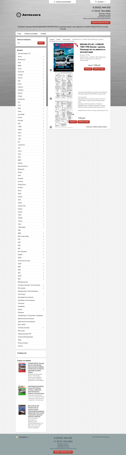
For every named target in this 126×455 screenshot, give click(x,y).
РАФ (19, 270)
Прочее (20, 346)
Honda (20, 117)
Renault (20, 187)
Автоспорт (21, 331)
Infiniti (20, 129)
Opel (19, 175)
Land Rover (21, 145)
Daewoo (20, 87)
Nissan (20, 172)
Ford (19, 105)
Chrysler (20, 75)
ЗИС (19, 248)
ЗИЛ (19, 245)
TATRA (20, 218)
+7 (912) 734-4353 (100, 11)
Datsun (20, 93)
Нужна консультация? (63, 2)
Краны (20, 309)
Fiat (19, 102)
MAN (19, 160)
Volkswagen (21, 227)
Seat (19, 200)
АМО (19, 233)
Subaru (20, 209)
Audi (19, 62)
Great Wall (21, 114)
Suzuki (20, 212)
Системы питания (23, 327)
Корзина (100, 2)
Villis (19, 230)
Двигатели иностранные (26, 318)
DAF (19, 81)
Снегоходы (21, 294)
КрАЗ (19, 257)
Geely (19, 111)
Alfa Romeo (21, 59)
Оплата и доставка (31, 33)
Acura (20, 56)
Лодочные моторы (24, 260)
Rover (20, 190)
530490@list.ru (23, 437)
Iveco (19, 136)
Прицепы (21, 312)
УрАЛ (19, 276)
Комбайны (21, 306)
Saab (19, 193)
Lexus (20, 151)
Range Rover (22, 184)
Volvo (19, 224)
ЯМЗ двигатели (23, 282)
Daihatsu (20, 90)
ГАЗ (19, 239)
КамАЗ (20, 254)
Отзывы (43, 33)
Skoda (20, 203)
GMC (19, 108)
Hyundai (20, 120)
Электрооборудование (25, 337)
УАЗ (19, 273)
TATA (19, 215)
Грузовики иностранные (25, 297)
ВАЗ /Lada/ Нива (23, 236)
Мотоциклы (21, 288)
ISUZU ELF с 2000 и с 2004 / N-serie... (96, 126)
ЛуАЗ (19, 264)
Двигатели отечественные (26, 321)
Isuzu (19, 132)
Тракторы (21, 303)
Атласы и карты (23, 343)
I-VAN (19, 126)
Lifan (19, 154)
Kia (19, 142)
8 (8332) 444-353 (101, 7)
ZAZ (19, 157)
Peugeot (20, 178)
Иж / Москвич (22, 251)
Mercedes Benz (23, 166)
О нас (19, 33)
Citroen (20, 78)
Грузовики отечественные (26, 300)
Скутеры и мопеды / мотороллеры (29, 285)
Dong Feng (21, 99)
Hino (19, 123)
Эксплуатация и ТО (24, 53)
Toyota (20, 221)
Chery (20, 68)
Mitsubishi (21, 169)
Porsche (20, 181)
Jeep (19, 139)
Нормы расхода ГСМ (24, 334)
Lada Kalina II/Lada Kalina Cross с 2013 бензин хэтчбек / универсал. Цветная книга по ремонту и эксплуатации (36, 389)
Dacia (19, 84)
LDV (19, 148)
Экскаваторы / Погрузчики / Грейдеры (30, 315)
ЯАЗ (19, 279)
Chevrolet (21, 72)
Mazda (20, 163)
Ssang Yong (21, 206)
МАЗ (19, 267)
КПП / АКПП (21, 324)
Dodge (20, 96)
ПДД (19, 340)
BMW (19, 65)
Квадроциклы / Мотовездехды (28, 291)
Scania (20, 196)
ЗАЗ (19, 242)
